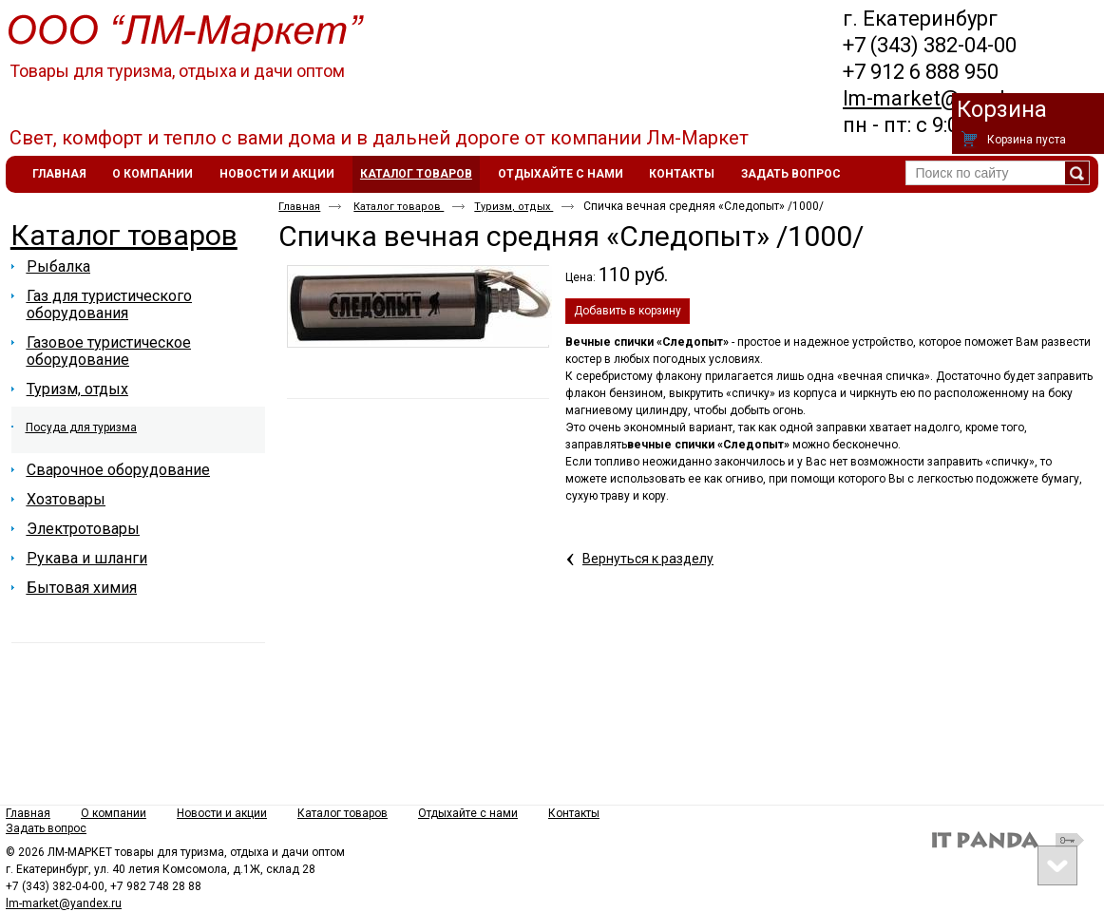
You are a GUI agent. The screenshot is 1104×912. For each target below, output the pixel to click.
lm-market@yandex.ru (947, 98)
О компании (113, 813)
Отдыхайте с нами (468, 813)
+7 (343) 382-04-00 (930, 45)
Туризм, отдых (513, 206)
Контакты (574, 813)
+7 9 (862, 72)
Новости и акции (222, 813)
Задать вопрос (46, 828)
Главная (299, 206)
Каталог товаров (416, 173)
